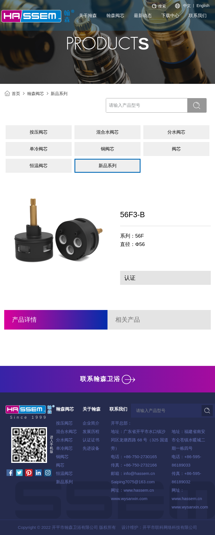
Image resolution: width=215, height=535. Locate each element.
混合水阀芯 (66, 431)
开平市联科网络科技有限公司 (169, 527)
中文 (187, 5)
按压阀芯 (64, 423)
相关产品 (127, 319)
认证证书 (91, 439)
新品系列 (59, 93)
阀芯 (60, 465)
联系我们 (198, 15)
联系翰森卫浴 (107, 378)
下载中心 (170, 15)
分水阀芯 (64, 439)
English (203, 5)
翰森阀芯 (115, 15)
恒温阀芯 (64, 473)
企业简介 (91, 423)
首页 (16, 93)
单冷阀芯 (64, 448)
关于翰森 (88, 15)
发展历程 (91, 431)
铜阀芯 (62, 456)
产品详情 (24, 319)
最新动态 (143, 15)
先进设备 (91, 448)
